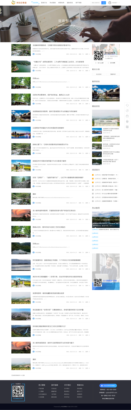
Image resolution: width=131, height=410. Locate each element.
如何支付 (79, 397)
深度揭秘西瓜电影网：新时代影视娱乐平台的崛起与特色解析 (55, 112)
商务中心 (66, 394)
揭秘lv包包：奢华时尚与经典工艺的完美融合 (49, 227)
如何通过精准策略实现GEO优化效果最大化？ (50, 326)
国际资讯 (70, 3)
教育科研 (61, 3)
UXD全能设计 (43, 394)
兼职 (34, 194)
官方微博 (112, 63)
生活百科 (35, 3)
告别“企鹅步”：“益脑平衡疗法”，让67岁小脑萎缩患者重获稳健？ (58, 178)
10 (18, 375)
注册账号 (79, 394)
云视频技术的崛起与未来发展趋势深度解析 (48, 128)
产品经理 (41, 388)
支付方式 (66, 397)
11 (19, 375)
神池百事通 (21, 3)
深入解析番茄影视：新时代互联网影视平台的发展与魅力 (53, 343)
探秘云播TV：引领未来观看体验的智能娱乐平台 (50, 145)
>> (21, 375)
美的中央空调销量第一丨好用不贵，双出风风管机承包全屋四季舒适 (57, 277)
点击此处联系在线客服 (108, 385)
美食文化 (44, 3)
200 (23, 375)
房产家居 (78, 3)
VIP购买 (53, 394)
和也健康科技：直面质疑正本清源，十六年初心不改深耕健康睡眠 (57, 260)
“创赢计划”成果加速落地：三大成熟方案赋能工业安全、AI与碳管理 (58, 62)
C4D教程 (41, 397)
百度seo (36, 78)
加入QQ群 (100, 63)
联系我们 (66, 391)
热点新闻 (53, 3)
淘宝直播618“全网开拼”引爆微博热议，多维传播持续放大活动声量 (58, 310)
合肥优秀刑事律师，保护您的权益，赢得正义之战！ (52, 95)
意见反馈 (54, 397)
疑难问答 (54, 391)
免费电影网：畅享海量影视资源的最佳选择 (48, 293)
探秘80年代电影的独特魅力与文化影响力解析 (49, 161)
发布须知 (79, 388)
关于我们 (66, 388)
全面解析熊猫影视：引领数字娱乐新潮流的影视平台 (52, 45)
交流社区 (54, 388)
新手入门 (79, 391)
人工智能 (41, 391)
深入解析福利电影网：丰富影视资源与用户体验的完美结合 (54, 211)
